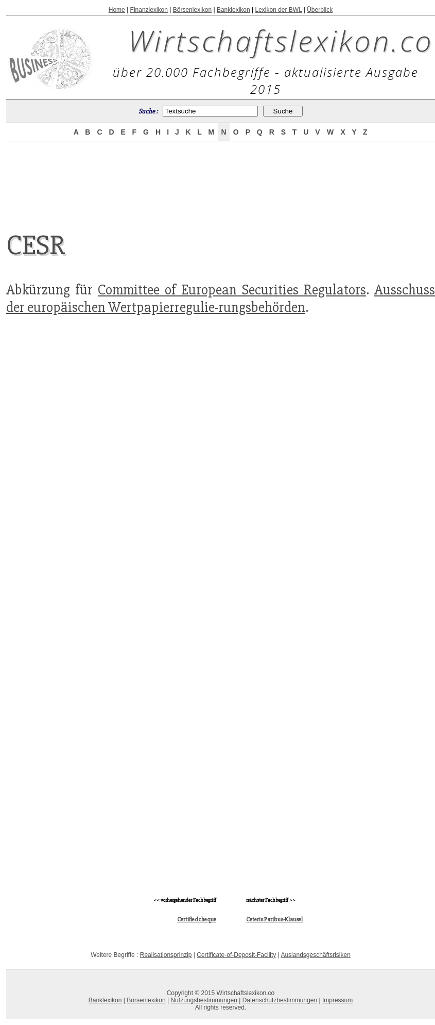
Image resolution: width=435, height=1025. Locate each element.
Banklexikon (233, 9)
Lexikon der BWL (278, 9)
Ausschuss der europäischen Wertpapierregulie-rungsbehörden (220, 298)
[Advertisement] (221, 177)
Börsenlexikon (192, 9)
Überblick (320, 9)
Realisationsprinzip (166, 954)
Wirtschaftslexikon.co (280, 40)
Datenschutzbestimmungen (279, 1000)
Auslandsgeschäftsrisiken (315, 954)
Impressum (337, 1000)
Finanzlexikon (149, 9)
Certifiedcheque (196, 919)
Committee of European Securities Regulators (232, 290)
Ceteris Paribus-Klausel (274, 919)
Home (117, 9)
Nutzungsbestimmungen (203, 1000)
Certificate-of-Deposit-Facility (236, 954)
